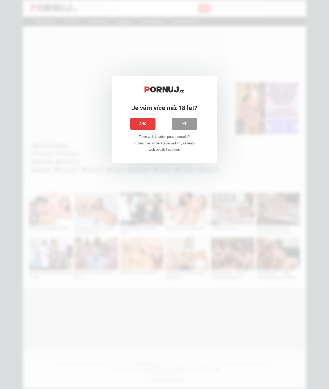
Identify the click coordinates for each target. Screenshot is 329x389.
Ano (142, 124)
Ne (184, 124)
